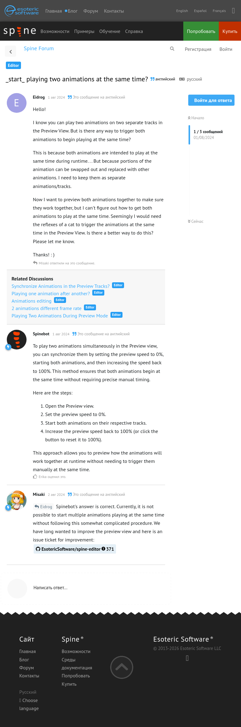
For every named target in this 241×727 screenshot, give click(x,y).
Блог (24, 659)
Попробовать (201, 31)
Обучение (109, 31)
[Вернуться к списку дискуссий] (10, 51)
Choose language (29, 704)
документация (77, 667)
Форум (90, 11)
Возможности (54, 31)
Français (219, 10)
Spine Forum (39, 48)
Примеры (84, 31)
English (182, 10)
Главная (53, 11)
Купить (229, 31)
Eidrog (46, 506)
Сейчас (196, 221)
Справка (134, 31)
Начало (196, 117)
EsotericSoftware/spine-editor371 (75, 549)
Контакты (114, 11)
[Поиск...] (172, 48)
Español (200, 10)
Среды (69, 659)
